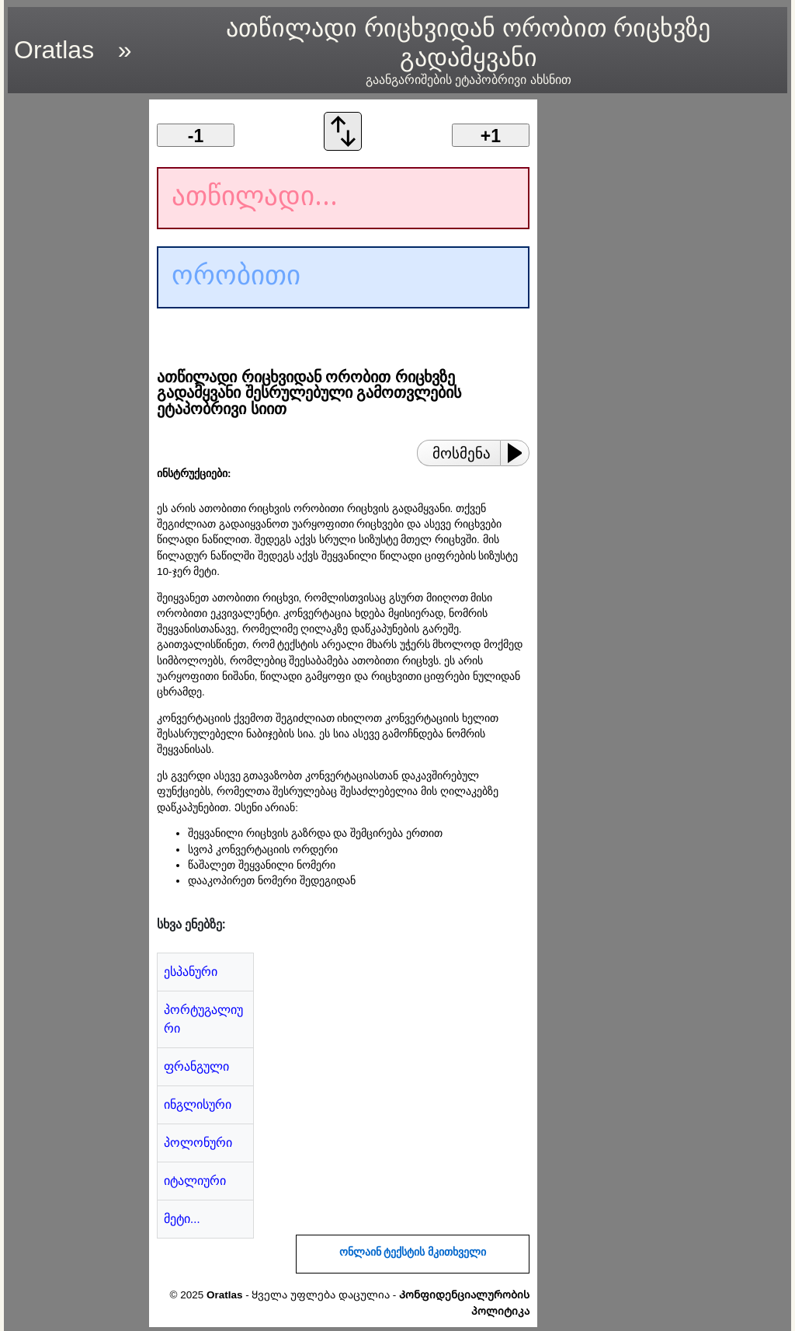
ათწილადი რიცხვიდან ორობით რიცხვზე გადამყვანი (468, 50)
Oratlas (54, 50)
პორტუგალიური (203, 1019)
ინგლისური (197, 1104)
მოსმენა (461, 453)
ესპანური (190, 971)
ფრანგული (196, 1066)
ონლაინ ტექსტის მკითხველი (413, 1252)
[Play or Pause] (519, 453)
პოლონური (198, 1142)
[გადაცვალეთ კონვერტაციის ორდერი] (343, 146)
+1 (491, 136)
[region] (74, 332)
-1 (195, 136)
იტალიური (195, 1180)
